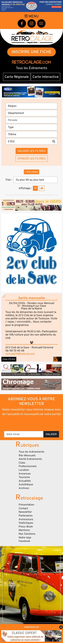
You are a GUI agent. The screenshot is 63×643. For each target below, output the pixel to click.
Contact (23, 508)
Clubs (22, 463)
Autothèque (26, 484)
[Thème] (31, 134)
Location (24, 470)
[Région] (31, 106)
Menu (32, 16)
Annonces (25, 474)
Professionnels (28, 466)
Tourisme (24, 477)
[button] (31, 252)
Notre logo (25, 537)
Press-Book (26, 526)
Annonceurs (26, 519)
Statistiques (26, 523)
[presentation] (32, 423)
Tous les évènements (31, 452)
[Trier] (36, 180)
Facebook (24, 541)
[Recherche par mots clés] (28, 141)
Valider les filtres (32, 151)
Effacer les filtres (32, 158)
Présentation (26, 505)
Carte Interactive (45, 76)
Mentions (24, 530)
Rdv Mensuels (27, 455)
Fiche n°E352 (8, 359)
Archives (24, 488)
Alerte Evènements (30, 459)
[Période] (31, 120)
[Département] (31, 113)
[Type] (31, 127)
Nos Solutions (27, 534)
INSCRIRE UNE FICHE (31, 52)
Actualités (25, 481)
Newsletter (25, 512)
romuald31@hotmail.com (20, 354)
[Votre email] (24, 434)
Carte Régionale (17, 76)
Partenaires (26, 515)
